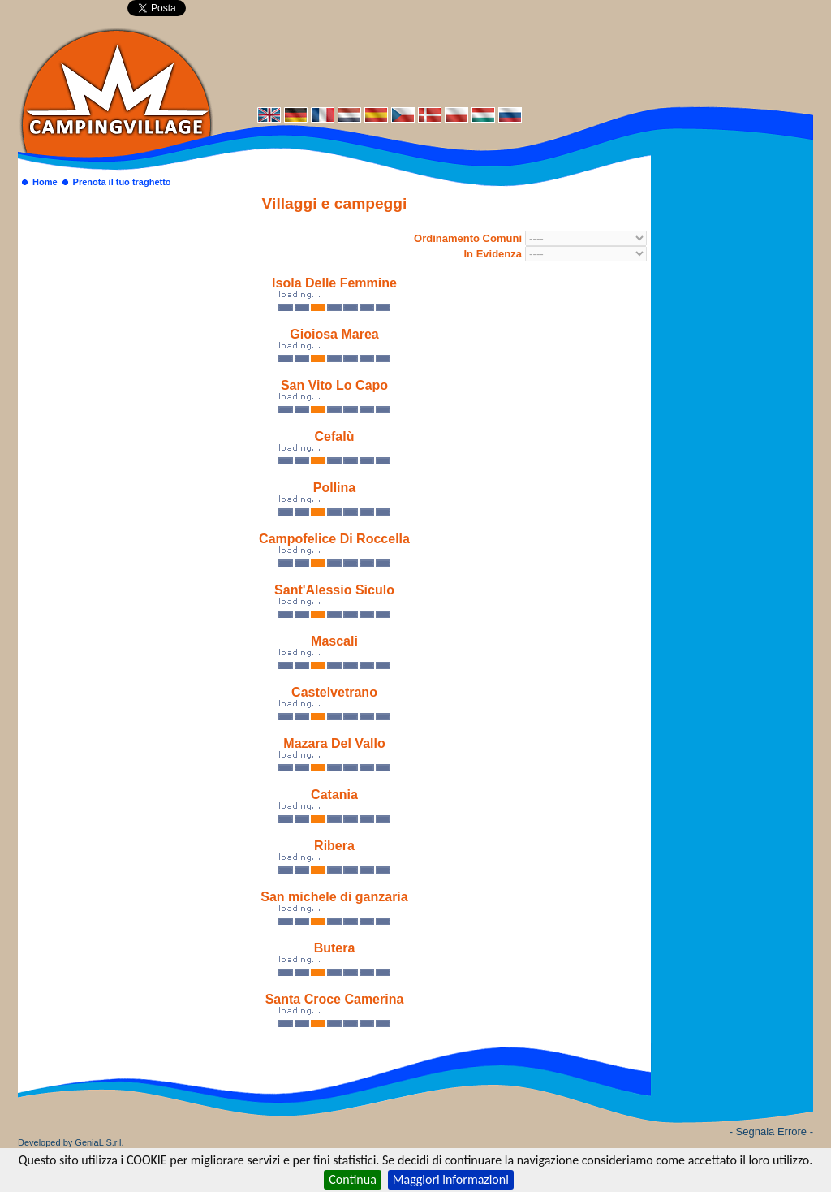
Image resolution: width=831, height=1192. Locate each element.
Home (45, 182)
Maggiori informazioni (451, 1179)
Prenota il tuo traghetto (122, 182)
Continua (353, 1179)
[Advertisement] (512, 62)
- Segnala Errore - (771, 1131)
